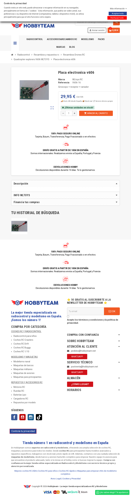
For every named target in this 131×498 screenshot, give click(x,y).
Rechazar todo (117, 18)
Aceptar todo (118, 13)
